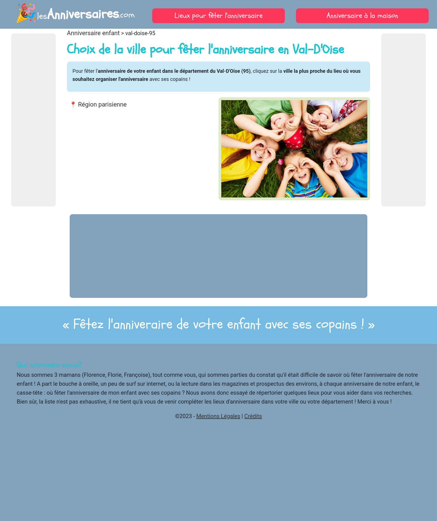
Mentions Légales (218, 416)
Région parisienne (102, 104)
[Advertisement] (33, 120)
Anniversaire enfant (93, 33)
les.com (74, 14)
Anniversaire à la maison (362, 16)
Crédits (253, 416)
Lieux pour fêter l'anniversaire (218, 16)
